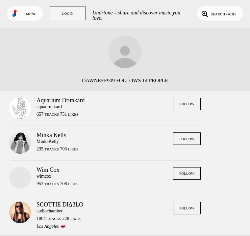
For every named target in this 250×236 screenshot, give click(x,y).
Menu (31, 14)
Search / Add (218, 13)
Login (67, 13)
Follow (186, 104)
